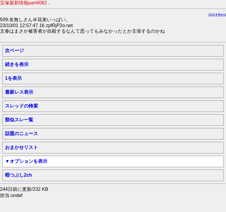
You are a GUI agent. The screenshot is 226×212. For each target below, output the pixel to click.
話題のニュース (21, 133)
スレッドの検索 (21, 105)
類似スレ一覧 (19, 119)
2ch (212, 14)
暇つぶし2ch (18, 175)
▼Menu (220, 14)
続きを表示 (17, 64)
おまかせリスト (21, 147)
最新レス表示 (19, 92)
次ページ (14, 50)
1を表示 (13, 78)
